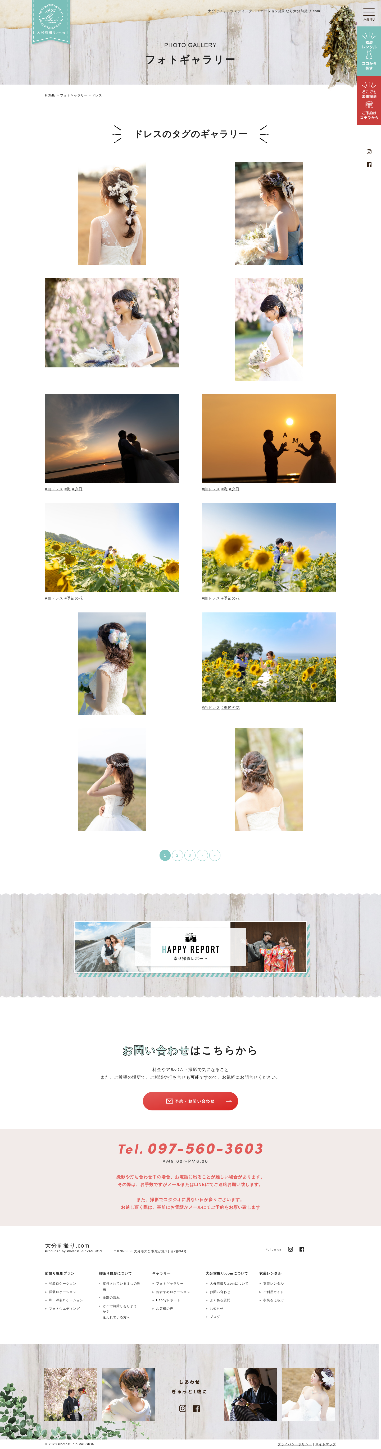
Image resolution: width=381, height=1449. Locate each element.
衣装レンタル (273, 1283)
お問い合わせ (220, 1292)
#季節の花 (74, 598)
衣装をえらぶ (273, 1300)
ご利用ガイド (273, 1292)
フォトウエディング (64, 1308)
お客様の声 (164, 1308)
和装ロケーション (62, 1283)
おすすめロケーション (173, 1292)
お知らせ (217, 1308)
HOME (50, 95)
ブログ (215, 1317)
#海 (68, 489)
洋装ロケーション (62, 1292)
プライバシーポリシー (295, 1444)
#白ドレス (54, 489)
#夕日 (77, 489)
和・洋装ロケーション (66, 1300)
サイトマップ (325, 1444)
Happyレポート (168, 1300)
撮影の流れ (111, 1297)
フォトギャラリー (170, 1283)
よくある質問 (220, 1300)
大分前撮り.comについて (229, 1283)
